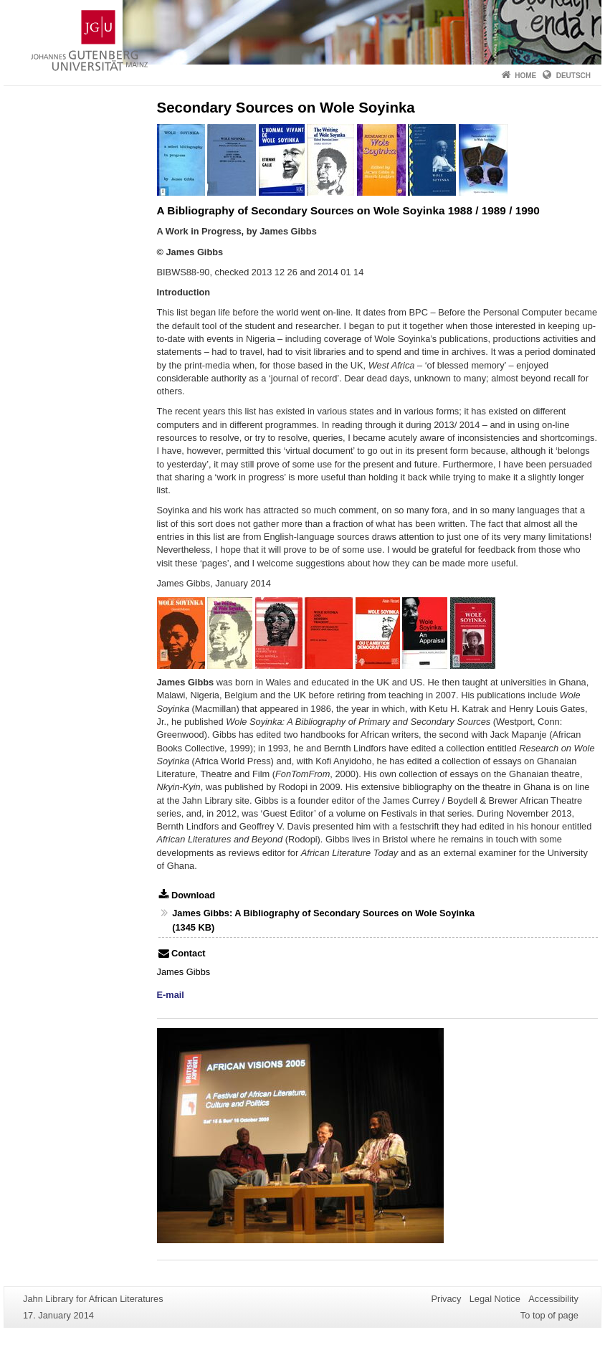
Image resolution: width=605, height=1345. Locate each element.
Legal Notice (495, 1298)
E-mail (170, 994)
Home (525, 76)
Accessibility (553, 1298)
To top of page (549, 1315)
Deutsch (573, 76)
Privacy (446, 1298)
